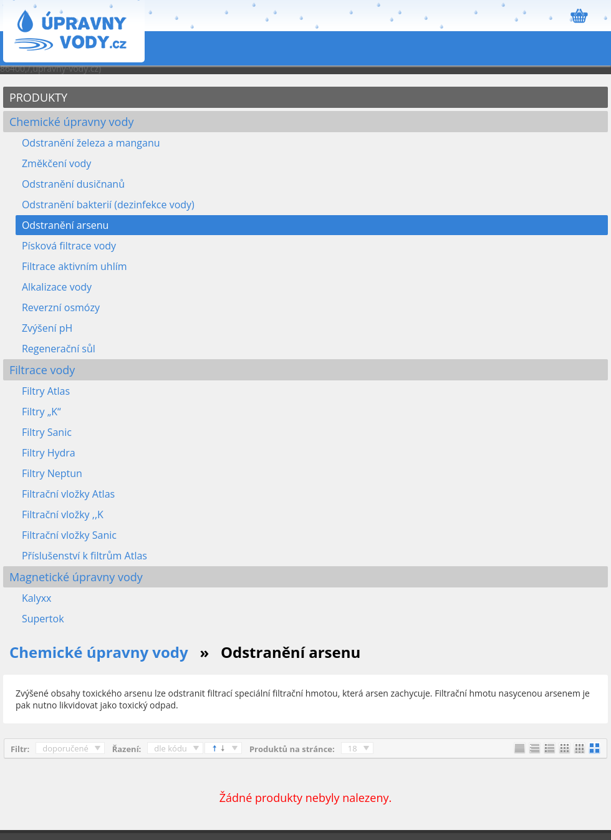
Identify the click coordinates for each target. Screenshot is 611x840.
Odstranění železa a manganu (91, 143)
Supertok (43, 618)
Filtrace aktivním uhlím (74, 266)
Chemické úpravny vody (71, 121)
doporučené (65, 748)
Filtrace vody (42, 369)
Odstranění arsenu (65, 225)
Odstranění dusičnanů (73, 184)
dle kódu (170, 748)
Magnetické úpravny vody (76, 576)
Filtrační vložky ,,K (62, 514)
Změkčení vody (56, 163)
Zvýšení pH (47, 328)
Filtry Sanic (47, 432)
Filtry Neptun (52, 473)
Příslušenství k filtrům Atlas (84, 555)
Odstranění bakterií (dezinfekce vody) (108, 204)
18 (352, 748)
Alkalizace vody (57, 287)
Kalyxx (37, 598)
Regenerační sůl (58, 348)
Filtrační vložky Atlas (68, 494)
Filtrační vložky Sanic (69, 535)
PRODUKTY (38, 97)
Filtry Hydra (48, 453)
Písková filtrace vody (69, 246)
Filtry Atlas (46, 391)
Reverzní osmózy (61, 307)
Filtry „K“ (41, 411)
